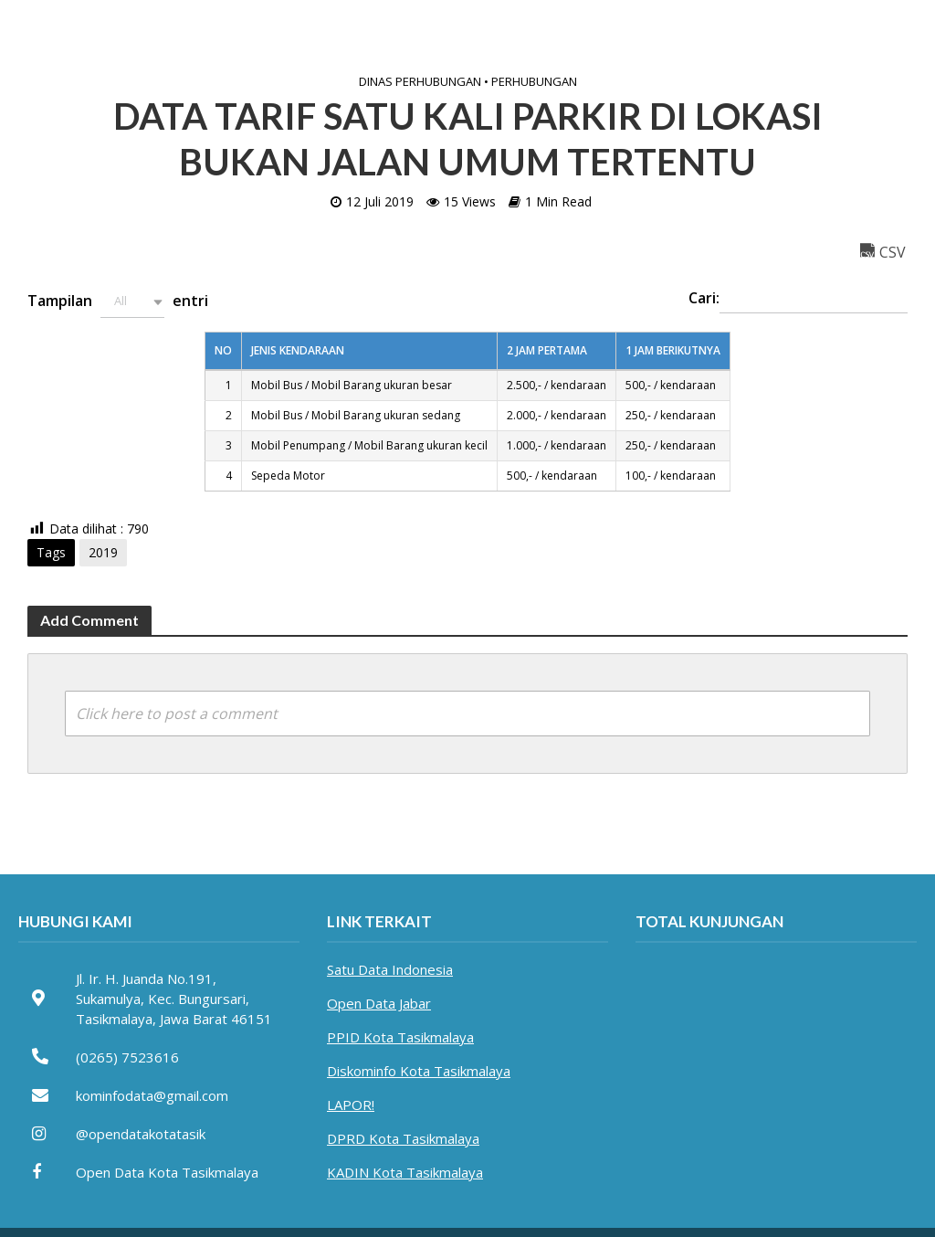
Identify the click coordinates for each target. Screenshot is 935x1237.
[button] (132, 302)
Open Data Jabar (379, 1003)
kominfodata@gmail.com (152, 1095)
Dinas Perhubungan (420, 81)
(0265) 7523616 (127, 1057)
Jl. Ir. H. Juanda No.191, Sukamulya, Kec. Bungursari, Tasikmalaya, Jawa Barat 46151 (174, 998)
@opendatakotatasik (140, 1134)
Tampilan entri (117, 302)
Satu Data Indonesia (390, 969)
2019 (103, 552)
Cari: (798, 299)
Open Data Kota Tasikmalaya (167, 1172)
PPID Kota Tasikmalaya (400, 1037)
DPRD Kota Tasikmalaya (403, 1138)
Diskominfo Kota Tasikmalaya (418, 1071)
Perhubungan (534, 81)
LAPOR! (350, 1104)
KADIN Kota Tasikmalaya (405, 1172)
